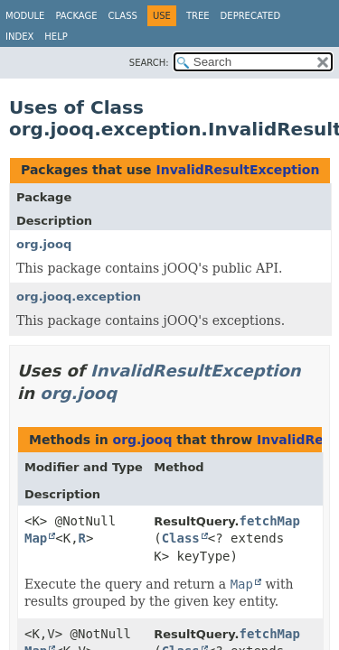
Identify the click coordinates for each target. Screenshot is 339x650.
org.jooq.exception (78, 296)
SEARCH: (149, 63)
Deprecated (251, 16)
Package (76, 16)
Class (122, 16)
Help (55, 37)
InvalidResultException (237, 169)
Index (19, 37)
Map (35, 538)
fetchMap (269, 521)
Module (24, 16)
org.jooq (43, 244)
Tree (198, 16)
